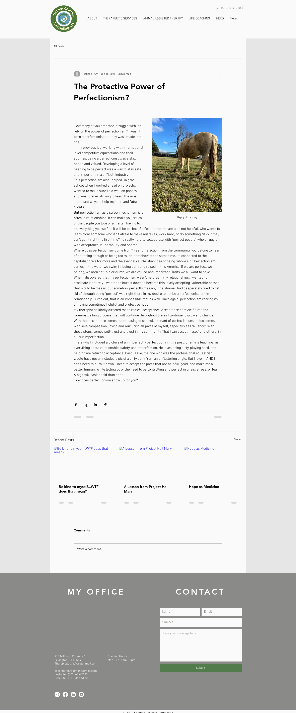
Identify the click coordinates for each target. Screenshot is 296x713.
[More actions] (219, 74)
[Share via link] (105, 405)
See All (238, 439)
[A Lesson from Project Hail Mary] (148, 463)
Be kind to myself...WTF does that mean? (78, 489)
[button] (92, 19)
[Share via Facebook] (76, 405)
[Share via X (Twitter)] (85, 405)
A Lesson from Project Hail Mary (146, 489)
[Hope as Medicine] (213, 463)
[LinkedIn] (73, 694)
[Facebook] (65, 694)
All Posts (59, 46)
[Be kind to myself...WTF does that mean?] (83, 463)
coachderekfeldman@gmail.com (76, 671)
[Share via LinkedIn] (95, 405)
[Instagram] (57, 694)
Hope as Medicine (204, 486)
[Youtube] (81, 694)
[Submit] (201, 668)
